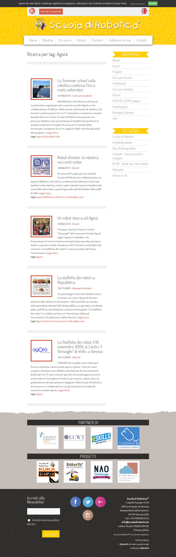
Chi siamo (64, 40)
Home (33, 40)
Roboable (118, 170)
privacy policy (51, 520)
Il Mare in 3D (119, 175)
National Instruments (55, 321)
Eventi (75, 168)
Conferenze (119, 83)
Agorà (39, 136)
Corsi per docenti (122, 78)
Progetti (117, 72)
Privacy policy (141, 530)
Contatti (141, 40)
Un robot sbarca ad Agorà (77, 218)
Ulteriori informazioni (137, 4)
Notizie (76, 357)
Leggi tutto (52, 132)
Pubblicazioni (120, 107)
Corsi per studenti (82, 95)
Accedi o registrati (51, 11)
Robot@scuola (52, 136)
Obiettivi (47, 40)
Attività (81, 40)
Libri (115, 118)
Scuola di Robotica (123, 136)
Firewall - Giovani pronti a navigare (127, 156)
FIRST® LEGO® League (126, 101)
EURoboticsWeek (122, 142)
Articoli (116, 95)
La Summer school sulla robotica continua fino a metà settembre (76, 85)
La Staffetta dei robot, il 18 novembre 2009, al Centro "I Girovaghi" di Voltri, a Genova (80, 347)
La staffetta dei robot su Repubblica (76, 280)
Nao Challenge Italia (124, 148)
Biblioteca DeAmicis (55, 197)
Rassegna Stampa (81, 288)
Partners (97, 40)
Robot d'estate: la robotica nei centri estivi (78, 160)
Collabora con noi (120, 40)
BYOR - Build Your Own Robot (130, 164)
